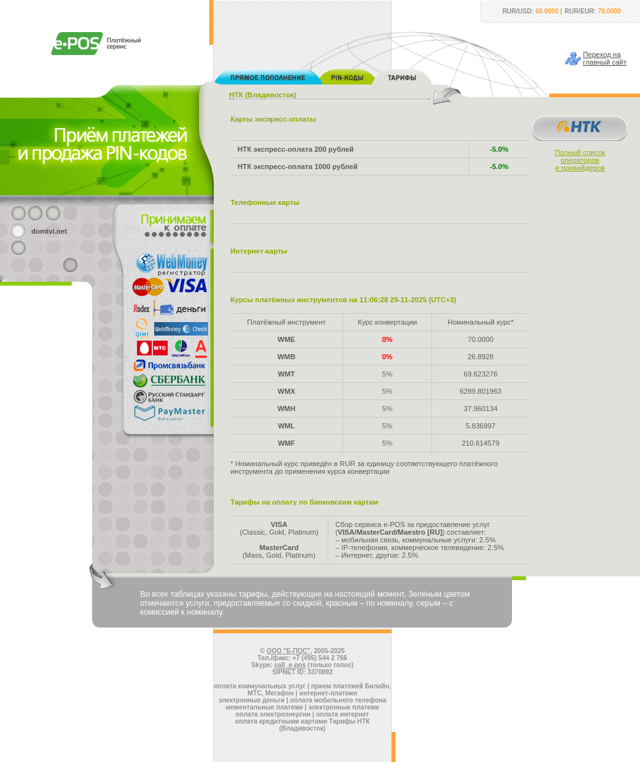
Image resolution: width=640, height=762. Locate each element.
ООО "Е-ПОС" (288, 650)
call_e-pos (290, 665)
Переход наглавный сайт (605, 58)
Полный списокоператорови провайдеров (580, 160)
